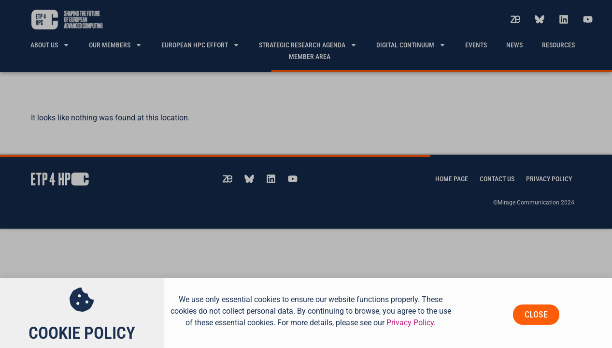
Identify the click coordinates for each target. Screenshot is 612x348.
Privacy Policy (410, 329)
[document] (306, 174)
